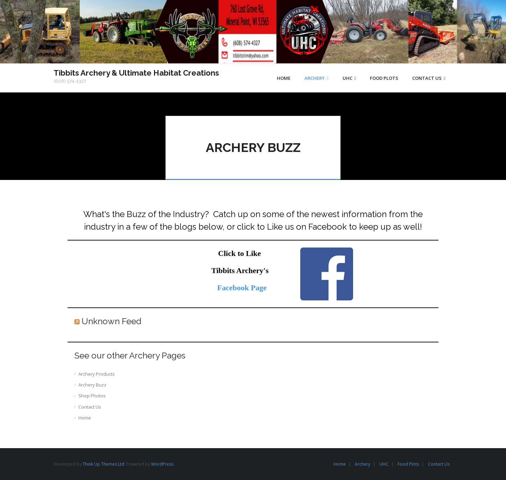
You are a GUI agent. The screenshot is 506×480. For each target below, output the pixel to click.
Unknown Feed (111, 321)
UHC (383, 464)
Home (84, 418)
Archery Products (96, 374)
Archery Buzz (92, 385)
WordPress (162, 464)
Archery (362, 464)
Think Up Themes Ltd (103, 464)
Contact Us (89, 407)
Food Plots (408, 464)
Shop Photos (92, 395)
